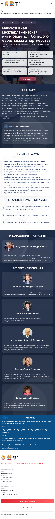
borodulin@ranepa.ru (9, 439)
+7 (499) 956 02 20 (6, 477)
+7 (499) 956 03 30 (6, 481)
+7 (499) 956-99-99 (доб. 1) (9, 494)
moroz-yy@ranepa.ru (42, 439)
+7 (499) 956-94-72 (23, 430)
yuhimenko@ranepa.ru (10, 448)
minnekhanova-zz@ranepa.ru (12, 441)
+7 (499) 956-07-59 (37, 430)
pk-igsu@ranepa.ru (6, 473)
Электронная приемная (27, 502)
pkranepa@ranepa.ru (7, 490)
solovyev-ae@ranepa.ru (26, 439)
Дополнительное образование (10, 22)
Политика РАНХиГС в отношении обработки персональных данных (22, 464)
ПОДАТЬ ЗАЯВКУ (27, 79)
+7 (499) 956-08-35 (9, 430)
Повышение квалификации (29, 22)
